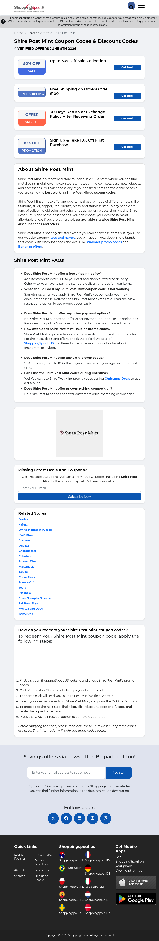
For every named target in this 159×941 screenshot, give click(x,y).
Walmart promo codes (104, 242)
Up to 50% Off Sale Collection (78, 61)
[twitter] (53, 818)
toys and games (62, 237)
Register (118, 772)
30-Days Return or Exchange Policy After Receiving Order (77, 114)
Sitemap (19, 876)
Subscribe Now (79, 496)
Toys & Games (38, 33)
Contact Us (41, 870)
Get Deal (127, 67)
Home (19, 33)
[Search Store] (131, 5)
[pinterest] (92, 818)
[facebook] (66, 818)
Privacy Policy (43, 854)
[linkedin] (79, 818)
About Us (20, 870)
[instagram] (105, 818)
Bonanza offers (30, 246)
